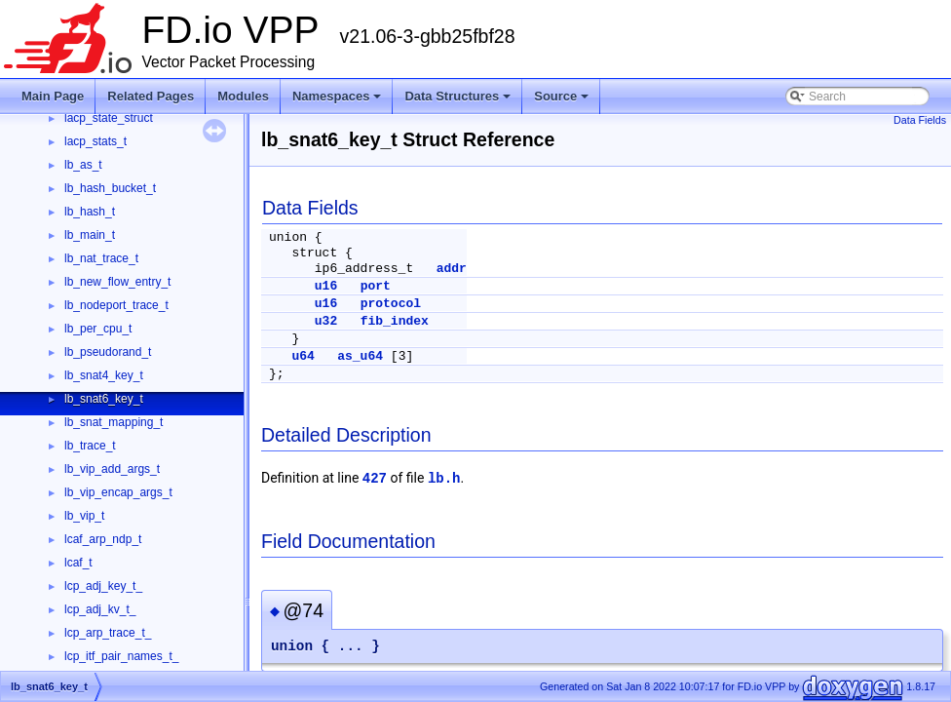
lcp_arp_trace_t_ (107, 633)
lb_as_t (83, 165)
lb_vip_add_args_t (112, 469)
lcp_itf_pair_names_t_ (121, 656)
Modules (243, 96)
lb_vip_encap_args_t (118, 492)
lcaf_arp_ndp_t (102, 539)
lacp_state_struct (108, 118)
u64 (302, 356)
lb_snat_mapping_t (113, 422)
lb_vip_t (84, 516)
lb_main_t (89, 235)
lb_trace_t (90, 445)
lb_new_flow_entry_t (117, 282)
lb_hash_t (89, 211)
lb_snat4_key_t (103, 375)
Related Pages (150, 96)
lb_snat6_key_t (103, 399)
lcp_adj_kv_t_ (99, 609)
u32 (326, 321)
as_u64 (360, 356)
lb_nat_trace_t (101, 258)
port (376, 286)
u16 (326, 286)
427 (374, 479)
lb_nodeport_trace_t (116, 305)
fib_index (395, 321)
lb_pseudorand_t (107, 352)
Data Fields (920, 120)
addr (452, 268)
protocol (391, 303)
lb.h (444, 479)
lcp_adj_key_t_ (103, 586)
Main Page (52, 96)
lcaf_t (78, 562)
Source (561, 96)
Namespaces (337, 96)
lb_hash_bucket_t (110, 188)
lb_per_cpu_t (98, 328)
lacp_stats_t (95, 141)
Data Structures (457, 96)
